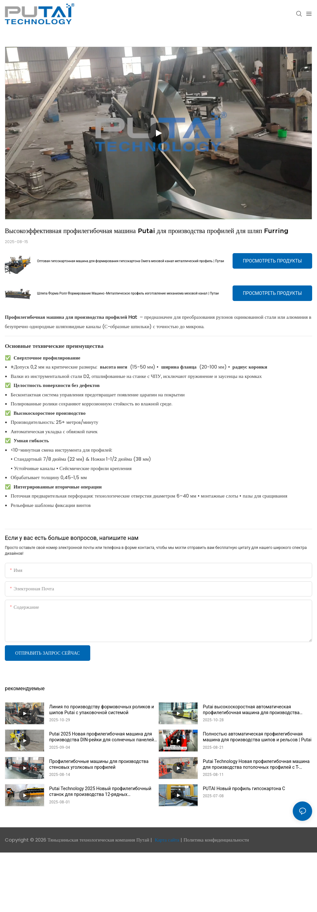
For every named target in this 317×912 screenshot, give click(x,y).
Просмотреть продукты (272, 260)
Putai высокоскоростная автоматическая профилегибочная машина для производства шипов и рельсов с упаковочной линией (251, 709)
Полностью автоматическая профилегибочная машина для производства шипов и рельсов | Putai (257, 736)
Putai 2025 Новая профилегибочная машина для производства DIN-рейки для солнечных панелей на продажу (101, 737)
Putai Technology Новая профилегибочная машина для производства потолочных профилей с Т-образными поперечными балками (256, 764)
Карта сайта (166, 839)
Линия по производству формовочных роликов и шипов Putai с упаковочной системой (101, 709)
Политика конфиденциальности (216, 839)
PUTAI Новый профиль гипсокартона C (244, 788)
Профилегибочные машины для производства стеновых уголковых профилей (98, 764)
